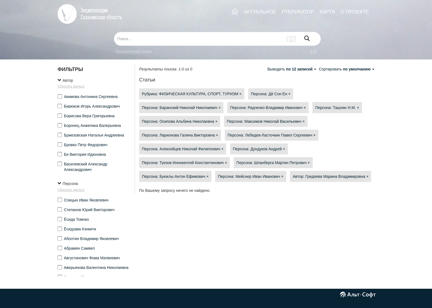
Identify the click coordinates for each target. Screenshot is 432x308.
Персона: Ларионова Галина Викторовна (180, 135)
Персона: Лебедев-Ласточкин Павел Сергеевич (272, 135)
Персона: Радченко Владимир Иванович (268, 107)
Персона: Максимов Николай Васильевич (266, 121)
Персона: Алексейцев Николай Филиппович (182, 149)
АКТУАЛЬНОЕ (260, 12)
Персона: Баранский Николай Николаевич (181, 107)
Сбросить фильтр (71, 86)
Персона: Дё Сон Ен (271, 94)
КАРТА (327, 12)
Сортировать (346, 69)
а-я (313, 51)
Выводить (292, 69)
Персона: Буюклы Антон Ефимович (175, 176)
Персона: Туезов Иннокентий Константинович (184, 162)
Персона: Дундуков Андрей (259, 149)
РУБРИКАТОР (298, 12)
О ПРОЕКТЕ (355, 12)
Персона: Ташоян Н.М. (337, 107)
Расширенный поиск (133, 51)
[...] (199, 39)
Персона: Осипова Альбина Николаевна (179, 121)
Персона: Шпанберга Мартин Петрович (273, 162)
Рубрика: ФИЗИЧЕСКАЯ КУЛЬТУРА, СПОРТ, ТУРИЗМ (192, 94)
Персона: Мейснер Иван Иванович (251, 176)
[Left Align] (307, 39)
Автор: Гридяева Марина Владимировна (330, 176)
